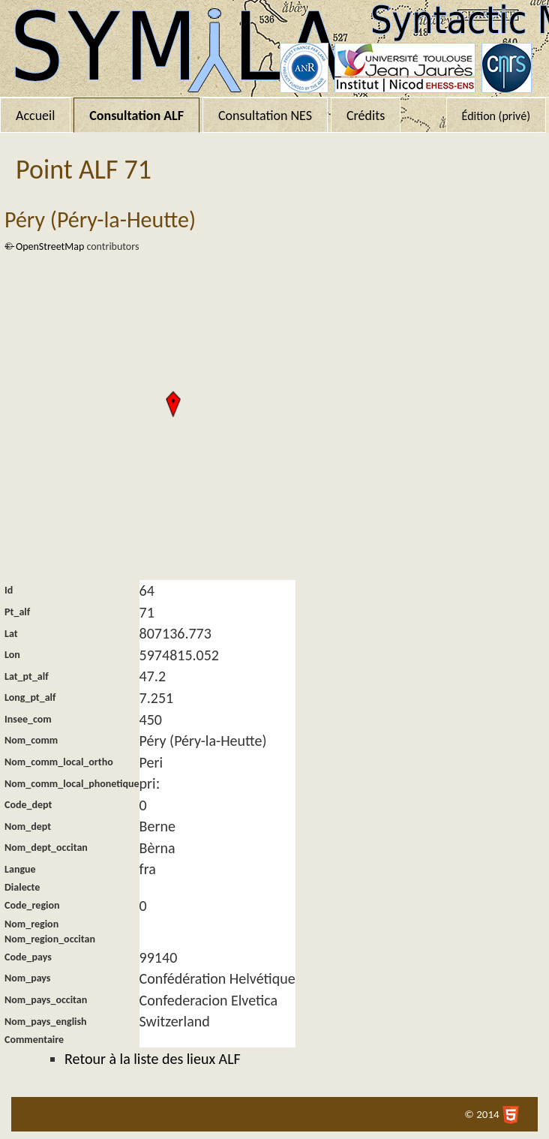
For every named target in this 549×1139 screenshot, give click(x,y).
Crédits (365, 115)
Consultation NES (265, 115)
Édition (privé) (496, 116)
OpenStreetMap (50, 246)
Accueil (35, 115)
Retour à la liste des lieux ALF (152, 1059)
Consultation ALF (136, 115)
